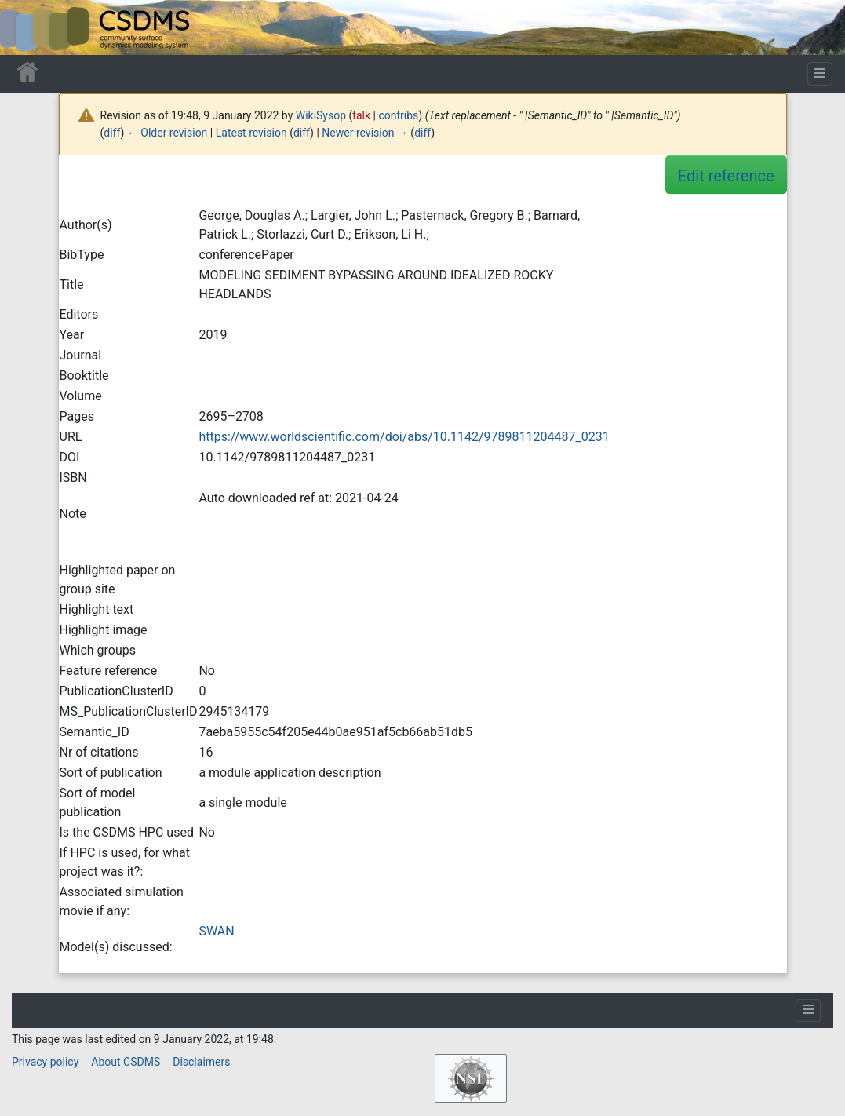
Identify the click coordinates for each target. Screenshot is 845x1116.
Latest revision (251, 132)
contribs (398, 115)
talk (361, 115)
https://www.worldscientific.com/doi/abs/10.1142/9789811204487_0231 (404, 436)
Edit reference (726, 175)
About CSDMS (125, 1062)
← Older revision (167, 132)
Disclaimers (201, 1062)
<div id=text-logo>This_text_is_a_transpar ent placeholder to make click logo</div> (25, 27)
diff (112, 132)
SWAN (216, 931)
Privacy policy (45, 1062)
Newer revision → (365, 132)
